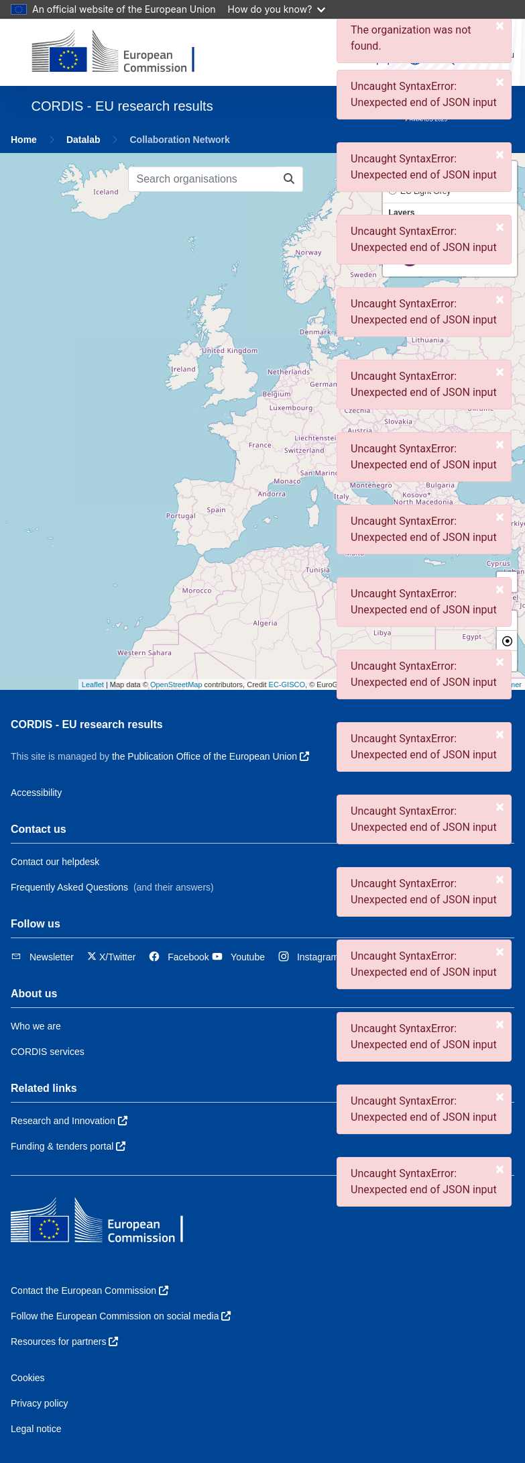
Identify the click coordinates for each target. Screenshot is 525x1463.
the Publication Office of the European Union (210, 756)
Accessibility (36, 792)
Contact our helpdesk (55, 861)
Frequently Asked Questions (69, 887)
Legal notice (36, 1428)
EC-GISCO (287, 684)
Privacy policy (39, 1403)
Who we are (36, 1026)
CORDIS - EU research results (87, 724)
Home (24, 139)
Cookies (28, 1377)
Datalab (83, 139)
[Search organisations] (202, 179)
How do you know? (277, 9)
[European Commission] (124, 52)
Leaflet (93, 684)
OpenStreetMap (176, 684)
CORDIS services (47, 1051)
